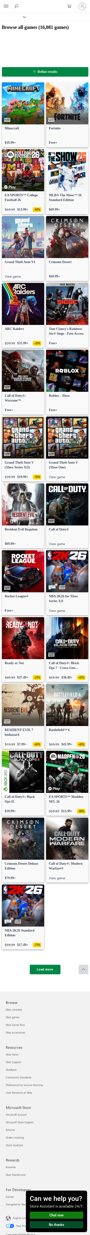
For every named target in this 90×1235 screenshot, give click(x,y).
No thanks (56, 1225)
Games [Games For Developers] (10, 1196)
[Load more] (45, 969)
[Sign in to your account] (82, 6)
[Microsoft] (45, 3)
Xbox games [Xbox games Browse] (13, 1017)
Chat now (56, 1215)
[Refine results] (45, 72)
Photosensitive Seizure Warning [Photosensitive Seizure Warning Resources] (24, 1085)
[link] (23, 114)
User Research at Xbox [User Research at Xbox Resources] (19, 1092)
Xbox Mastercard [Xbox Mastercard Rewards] (15, 1174)
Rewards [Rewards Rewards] (11, 1167)
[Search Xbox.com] (17, 6)
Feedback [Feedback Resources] (11, 1069)
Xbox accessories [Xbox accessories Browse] (15, 1032)
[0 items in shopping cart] (71, 6)
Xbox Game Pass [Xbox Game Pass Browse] (15, 1024)
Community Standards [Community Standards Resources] (18, 1077)
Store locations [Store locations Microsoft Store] (14, 1145)
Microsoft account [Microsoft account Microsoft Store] (16, 1114)
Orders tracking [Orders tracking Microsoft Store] (15, 1137)
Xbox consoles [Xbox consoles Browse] (14, 1009)
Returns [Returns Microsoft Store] (10, 1129)
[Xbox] (13, 17)
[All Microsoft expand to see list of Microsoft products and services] (6, 6)
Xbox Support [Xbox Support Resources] (13, 1062)
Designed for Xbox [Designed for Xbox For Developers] (16, 1204)
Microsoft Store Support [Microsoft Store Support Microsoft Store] (20, 1122)
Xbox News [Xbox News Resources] (12, 1054)
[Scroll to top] (83, 969)
